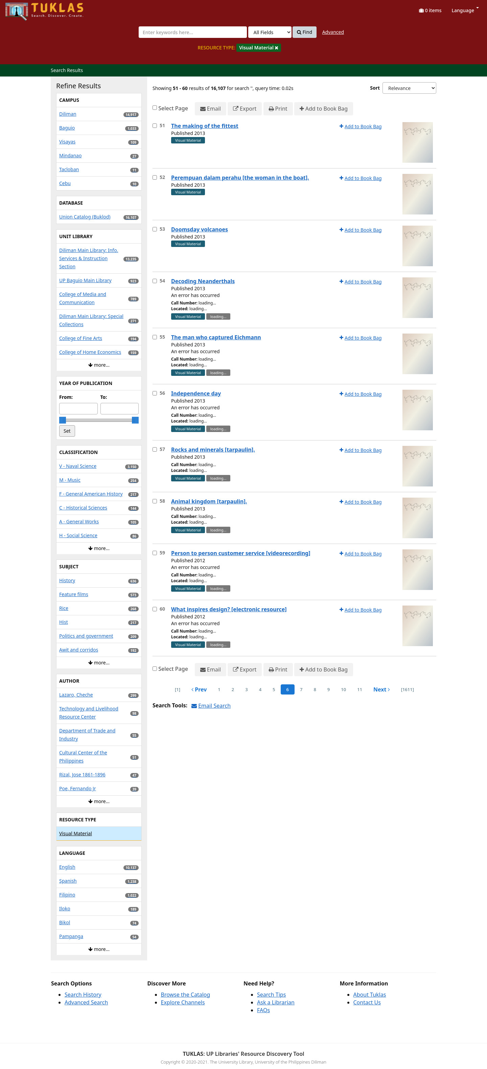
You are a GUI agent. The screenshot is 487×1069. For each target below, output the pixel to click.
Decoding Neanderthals (203, 281)
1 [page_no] (219, 689)
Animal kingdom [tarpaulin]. (209, 501)
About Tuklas (369, 994)
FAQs (263, 1010)
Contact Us (367, 1002)
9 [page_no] (328, 689)
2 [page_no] (233, 689)
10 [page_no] (343, 689)
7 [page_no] (301, 689)
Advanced (333, 32)
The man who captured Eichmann (216, 337)
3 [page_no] (246, 689)
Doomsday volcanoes (199, 229)
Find (304, 32)
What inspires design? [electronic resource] (229, 609)
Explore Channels (183, 1002)
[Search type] (270, 32)
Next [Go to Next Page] (381, 689)
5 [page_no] (274, 689)
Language (465, 10)
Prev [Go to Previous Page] (199, 689)
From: (66, 397)
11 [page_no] (359, 689)
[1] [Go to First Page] (177, 689)
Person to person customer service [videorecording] (240, 553)
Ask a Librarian (276, 1002)
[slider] (62, 420)
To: (103, 397)
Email (210, 109)
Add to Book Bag (324, 109)
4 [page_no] (260, 689)
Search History (83, 994)
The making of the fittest (204, 126)
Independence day (196, 393)
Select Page (173, 108)
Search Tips (271, 994)
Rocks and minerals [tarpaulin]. (213, 449)
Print (278, 109)
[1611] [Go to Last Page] (407, 689)
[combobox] (193, 32)
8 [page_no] (315, 689)
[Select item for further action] (155, 125)
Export (244, 109)
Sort (375, 88)
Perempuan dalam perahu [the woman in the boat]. (240, 177)
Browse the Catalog (185, 994)
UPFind (21, 8)
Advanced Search (86, 1002)
